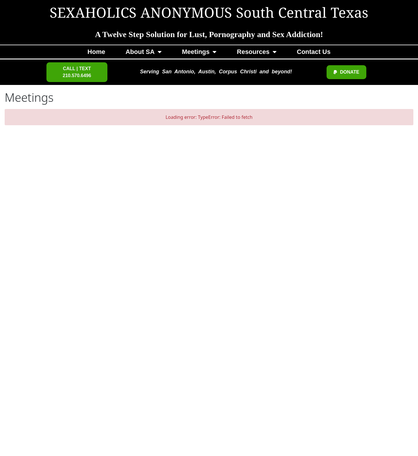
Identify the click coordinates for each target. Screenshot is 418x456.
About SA (143, 52)
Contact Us (314, 51)
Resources (257, 52)
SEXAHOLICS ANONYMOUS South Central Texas (209, 14)
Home (96, 51)
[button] (76, 72)
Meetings (199, 52)
